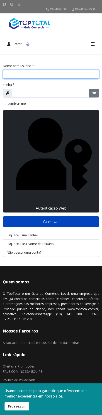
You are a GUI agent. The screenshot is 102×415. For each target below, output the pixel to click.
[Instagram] (11, 4)
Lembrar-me (16, 103)
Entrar (17, 44)
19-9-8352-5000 (85, 9)
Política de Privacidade (19, 380)
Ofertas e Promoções (19, 366)
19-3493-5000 (58, 9)
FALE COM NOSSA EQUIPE (22, 371)
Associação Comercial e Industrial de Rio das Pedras (41, 342)
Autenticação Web (50, 161)
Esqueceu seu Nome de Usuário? (31, 244)
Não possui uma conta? (24, 252)
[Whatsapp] (19, 4)
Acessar (51, 221)
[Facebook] (4, 4)
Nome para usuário (18, 66)
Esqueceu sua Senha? (22, 235)
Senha (9, 84)
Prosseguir (17, 406)
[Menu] (93, 44)
